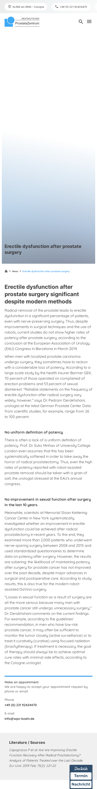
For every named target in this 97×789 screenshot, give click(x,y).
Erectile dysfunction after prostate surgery (46, 271)
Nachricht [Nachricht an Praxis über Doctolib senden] (81, 784)
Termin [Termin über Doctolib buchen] (81, 775)
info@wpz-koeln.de (19, 719)
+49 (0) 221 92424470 (21, 705)
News (15, 271)
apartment (6, 271)
